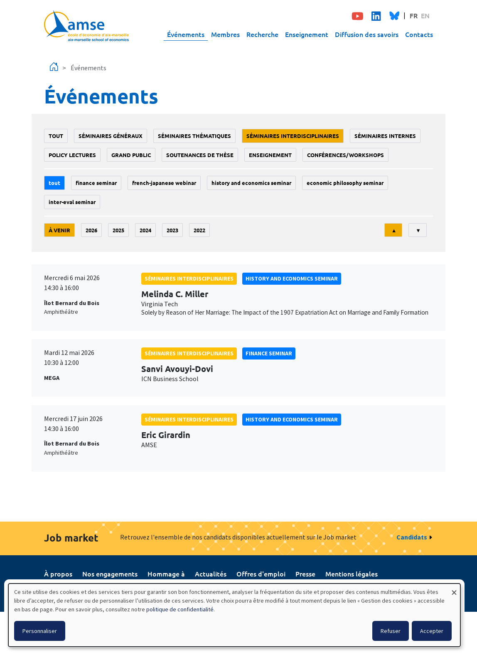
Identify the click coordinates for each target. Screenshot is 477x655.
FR (414, 15)
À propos (58, 573)
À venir (59, 230)
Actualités (210, 573)
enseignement (270, 154)
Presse (305, 573)
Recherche (262, 34)
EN (425, 15)
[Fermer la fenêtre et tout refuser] (454, 589)
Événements (185, 34)
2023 (172, 230)
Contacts (419, 34)
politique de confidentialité (180, 609)
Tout (56, 135)
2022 (199, 230)
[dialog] (234, 615)
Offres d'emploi (260, 573)
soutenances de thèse (200, 154)
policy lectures (72, 154)
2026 (91, 230)
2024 (145, 230)
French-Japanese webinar (164, 182)
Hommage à (166, 573)
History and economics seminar (251, 182)
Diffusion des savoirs (366, 34)
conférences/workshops (345, 154)
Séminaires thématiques (194, 135)
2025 (118, 230)
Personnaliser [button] (39, 631)
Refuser (391, 631)
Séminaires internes (385, 135)
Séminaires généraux (111, 135)
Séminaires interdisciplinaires (292, 135)
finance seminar (96, 182)
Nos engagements (110, 573)
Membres (225, 34)
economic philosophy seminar (345, 182)
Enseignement (306, 34)
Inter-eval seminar (72, 201)
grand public (131, 154)
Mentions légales (351, 573)
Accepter (431, 631)
